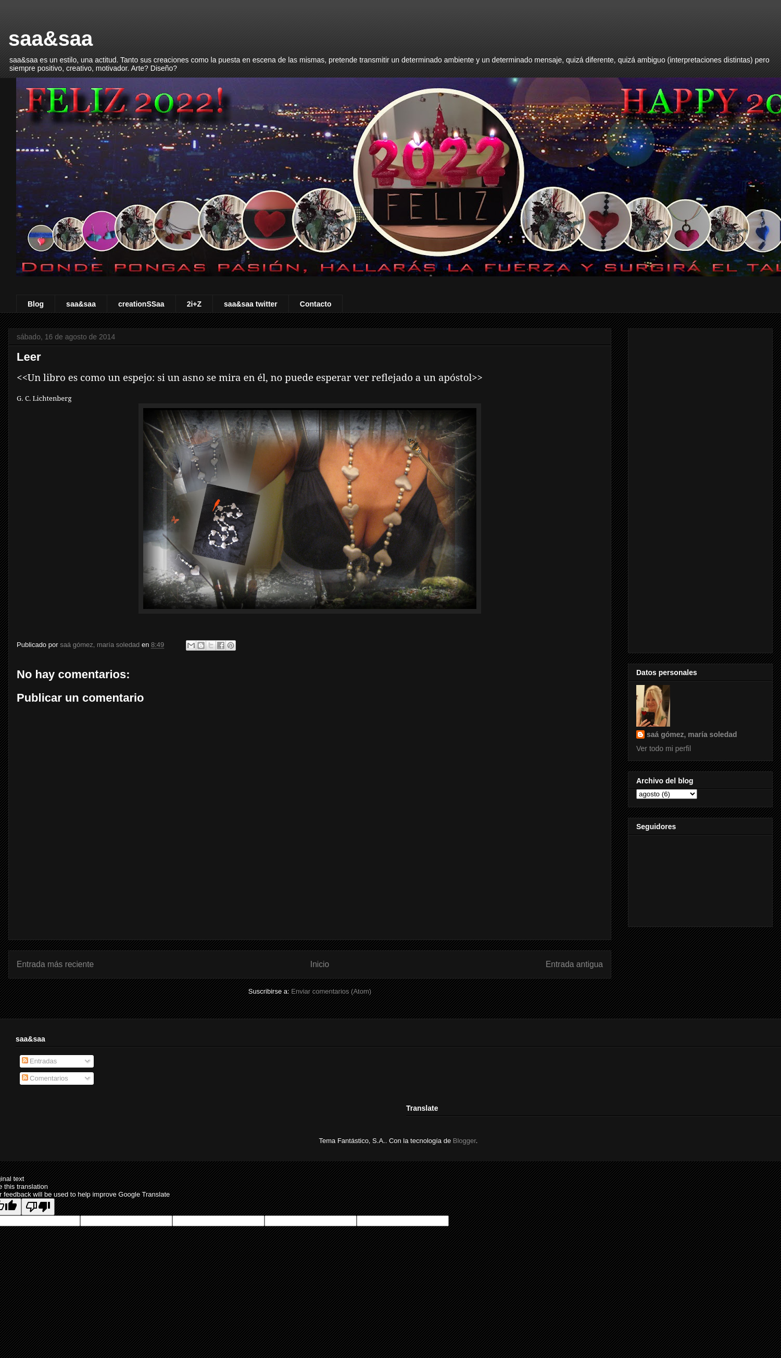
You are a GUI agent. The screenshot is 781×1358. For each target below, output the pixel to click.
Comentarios (45, 1078)
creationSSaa (141, 304)
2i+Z (194, 304)
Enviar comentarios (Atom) (331, 991)
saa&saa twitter (251, 304)
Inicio (319, 964)
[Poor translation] (38, 1206)
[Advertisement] (700, 489)
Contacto (316, 304)
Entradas (39, 1061)
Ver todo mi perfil (663, 748)
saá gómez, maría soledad (692, 734)
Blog (36, 304)
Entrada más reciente (55, 964)
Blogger (464, 1141)
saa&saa (50, 38)
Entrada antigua (574, 964)
